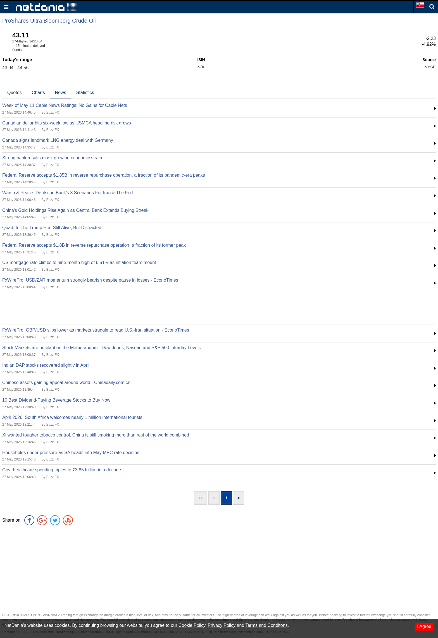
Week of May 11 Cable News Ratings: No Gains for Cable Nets (64, 105)
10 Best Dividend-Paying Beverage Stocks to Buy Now (56, 400)
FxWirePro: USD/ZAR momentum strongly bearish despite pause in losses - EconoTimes (90, 280)
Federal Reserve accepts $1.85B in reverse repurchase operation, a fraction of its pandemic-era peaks (103, 175)
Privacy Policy (222, 625)
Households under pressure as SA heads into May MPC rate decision (70, 452)
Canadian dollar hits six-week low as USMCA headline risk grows (66, 123)
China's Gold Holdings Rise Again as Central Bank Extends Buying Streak (75, 210)
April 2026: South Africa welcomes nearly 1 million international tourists (72, 417)
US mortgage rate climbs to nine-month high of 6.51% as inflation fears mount (79, 262)
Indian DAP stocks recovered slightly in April (45, 365)
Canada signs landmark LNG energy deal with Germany (57, 140)
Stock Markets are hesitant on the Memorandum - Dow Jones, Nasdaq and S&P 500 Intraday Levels (101, 347)
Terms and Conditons (266, 625)
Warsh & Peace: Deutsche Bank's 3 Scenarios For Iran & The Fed (67, 192)
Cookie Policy (191, 625)
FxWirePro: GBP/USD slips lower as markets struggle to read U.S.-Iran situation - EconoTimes (95, 330)
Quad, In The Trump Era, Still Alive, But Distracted (51, 227)
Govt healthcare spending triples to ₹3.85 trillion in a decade (61, 469)
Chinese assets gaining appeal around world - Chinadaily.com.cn (66, 382)
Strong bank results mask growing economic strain (52, 157)
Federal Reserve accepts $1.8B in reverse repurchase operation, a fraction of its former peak (94, 245)
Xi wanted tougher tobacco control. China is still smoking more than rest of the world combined (95, 435)
